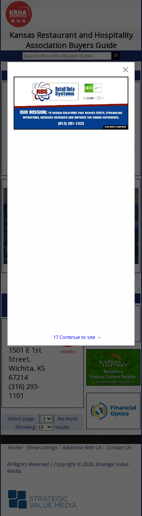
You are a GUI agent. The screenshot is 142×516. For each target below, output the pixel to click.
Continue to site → (77, 337)
